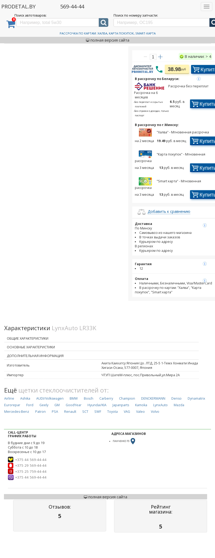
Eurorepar (12, 405)
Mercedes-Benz (16, 411)
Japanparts (120, 405)
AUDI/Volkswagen (50, 398)
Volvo (155, 411)
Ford (29, 405)
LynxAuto (160, 405)
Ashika (25, 398)
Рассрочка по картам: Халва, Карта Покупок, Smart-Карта (108, 33)
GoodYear (73, 405)
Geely (43, 405)
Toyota (112, 411)
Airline (9, 398)
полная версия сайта (107, 40)
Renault (70, 411)
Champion (127, 398)
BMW (74, 398)
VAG (127, 411)
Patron (40, 411)
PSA (55, 411)
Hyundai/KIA (97, 405)
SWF (97, 411)
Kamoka (141, 405)
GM (57, 405)
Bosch (88, 398)
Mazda (179, 405)
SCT (85, 411)
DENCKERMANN (153, 398)
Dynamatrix (196, 398)
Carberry (106, 398)
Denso (176, 398)
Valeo (140, 411)
